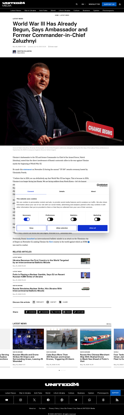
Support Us (109, 4)
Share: (15, 312)
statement (27, 169)
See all (108, 324)
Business (86, 10)
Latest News (15, 10)
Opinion (96, 10)
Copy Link (79, 312)
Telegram (43, 312)
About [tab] (93, 191)
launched (31, 239)
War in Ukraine (30, 10)
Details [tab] (62, 191)
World (53, 10)
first (51, 242)
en (83, 4)
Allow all (92, 228)
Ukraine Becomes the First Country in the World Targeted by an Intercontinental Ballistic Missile (41, 261)
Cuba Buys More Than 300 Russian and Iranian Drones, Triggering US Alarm (60, 356)
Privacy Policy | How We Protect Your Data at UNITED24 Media (72, 408)
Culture (76, 10)
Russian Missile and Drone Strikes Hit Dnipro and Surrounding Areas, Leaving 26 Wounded (28, 358)
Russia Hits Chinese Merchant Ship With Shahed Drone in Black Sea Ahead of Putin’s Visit (94, 358)
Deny (31, 228)
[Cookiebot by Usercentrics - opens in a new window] (98, 185)
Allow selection (62, 228)
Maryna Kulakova (24, 51)
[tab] (59, 370)
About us (32, 408)
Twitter (55, 312)
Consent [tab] (30, 191)
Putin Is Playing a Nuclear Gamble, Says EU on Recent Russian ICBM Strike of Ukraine (39, 275)
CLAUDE (63, 302)
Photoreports (108, 10)
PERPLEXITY (38, 302)
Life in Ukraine (64, 10)
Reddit (67, 312)
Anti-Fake (43, 10)
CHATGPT (51, 302)
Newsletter (94, 4)
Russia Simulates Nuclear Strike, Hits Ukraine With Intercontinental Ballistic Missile (37, 289)
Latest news (64, 15)
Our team (42, 408)
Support (115, 393)
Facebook (30, 312)
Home (57, 15)
